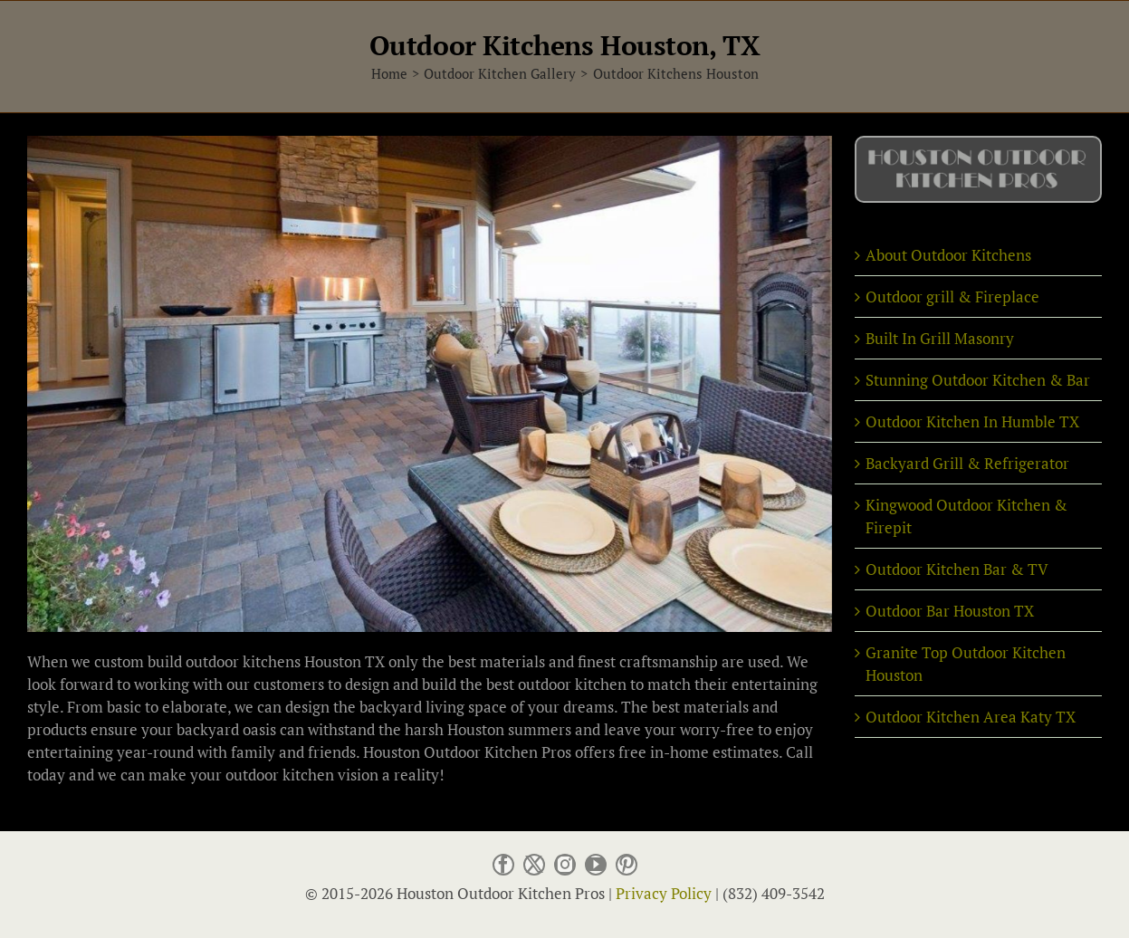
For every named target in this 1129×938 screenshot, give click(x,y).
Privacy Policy (664, 893)
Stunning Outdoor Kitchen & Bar (978, 379)
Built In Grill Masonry (940, 338)
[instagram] (565, 867)
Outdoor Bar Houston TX (950, 610)
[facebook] (503, 867)
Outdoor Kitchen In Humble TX (972, 421)
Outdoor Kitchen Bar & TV (957, 569)
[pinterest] (626, 867)
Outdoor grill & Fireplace (952, 296)
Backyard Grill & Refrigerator (967, 463)
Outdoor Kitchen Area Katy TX (971, 716)
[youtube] (596, 867)
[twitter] (534, 867)
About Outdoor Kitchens (948, 254)
